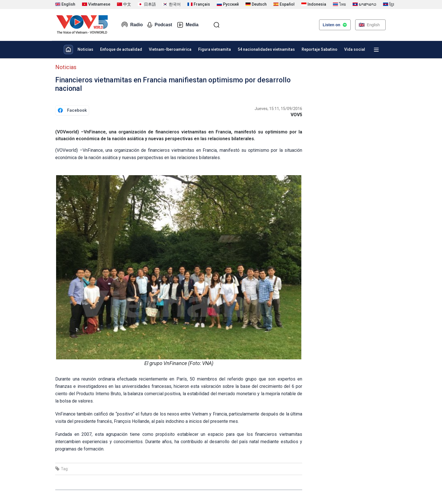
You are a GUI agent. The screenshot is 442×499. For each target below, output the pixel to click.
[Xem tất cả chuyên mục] (376, 50)
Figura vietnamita (214, 49)
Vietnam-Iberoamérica (170, 49)
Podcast (159, 25)
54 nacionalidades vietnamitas (266, 49)
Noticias (85, 49)
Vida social (354, 49)
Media (187, 24)
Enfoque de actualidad (121, 49)
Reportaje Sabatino (319, 49)
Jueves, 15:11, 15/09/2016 (278, 108)
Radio (132, 24)
